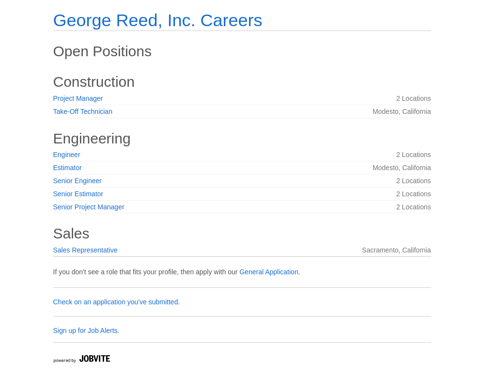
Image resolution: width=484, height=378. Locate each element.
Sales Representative (85, 250)
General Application (268, 272)
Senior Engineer (77, 181)
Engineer (66, 154)
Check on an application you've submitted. (116, 302)
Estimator (67, 168)
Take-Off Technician (82, 111)
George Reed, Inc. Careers (158, 20)
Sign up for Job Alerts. (86, 330)
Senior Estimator (78, 194)
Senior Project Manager (89, 207)
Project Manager (78, 98)
